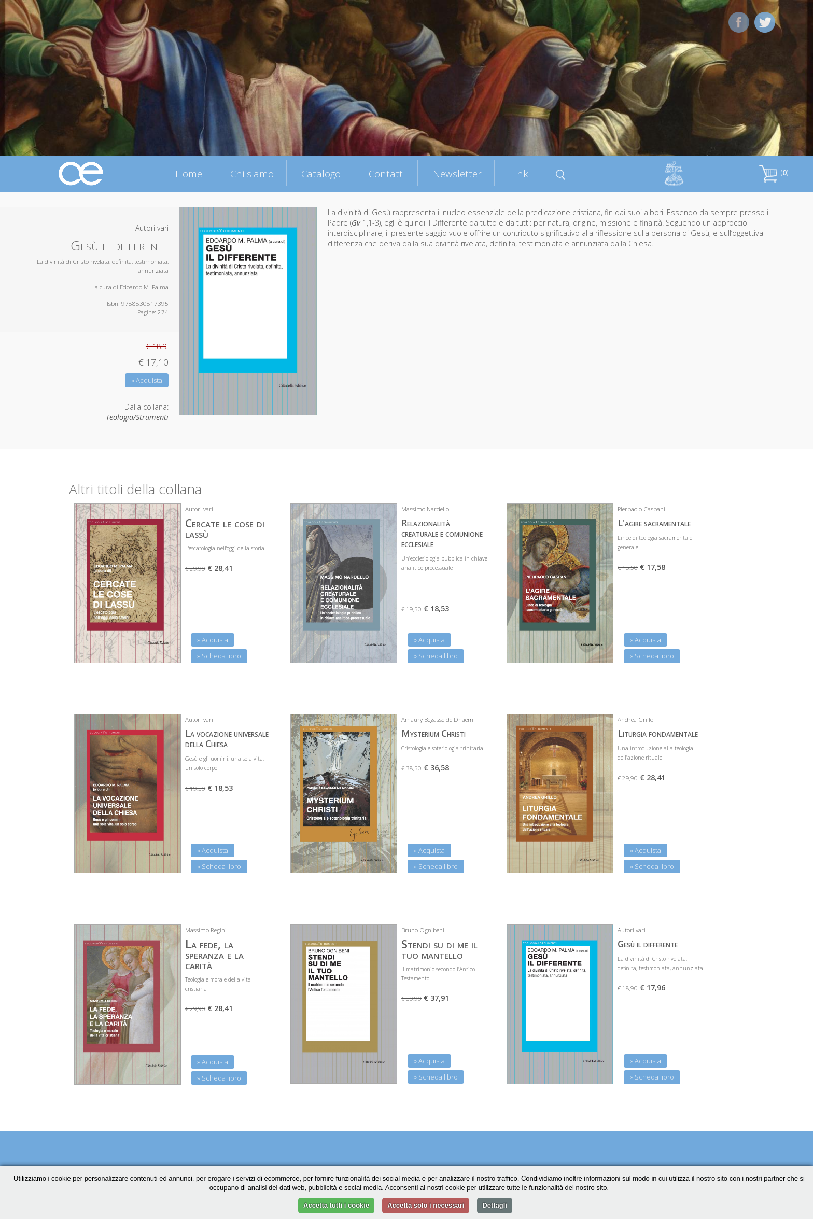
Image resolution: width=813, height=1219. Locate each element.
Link (519, 173)
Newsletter (457, 173)
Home (188, 173)
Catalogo (321, 173)
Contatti (387, 173)
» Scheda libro (219, 656)
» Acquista (146, 380)
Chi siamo (252, 173)
